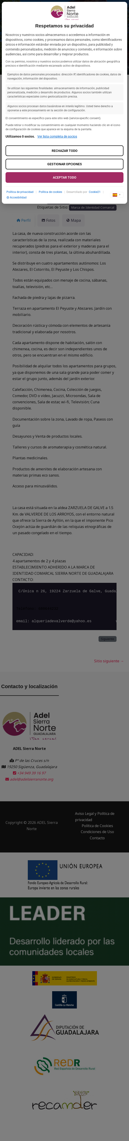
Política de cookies (50, 192)
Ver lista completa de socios (57, 136)
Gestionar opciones (64, 164)
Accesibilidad (16, 197)
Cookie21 (95, 192)
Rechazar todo (65, 151)
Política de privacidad (19, 192)
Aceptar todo (64, 177)
